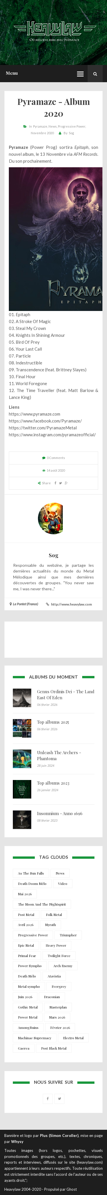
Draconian (52, 996)
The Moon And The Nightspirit (42, 904)
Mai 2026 (25, 894)
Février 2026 (60, 1027)
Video (62, 883)
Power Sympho (30, 965)
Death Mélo (27, 976)
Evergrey (59, 986)
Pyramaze (40, 126)
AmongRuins (28, 1027)
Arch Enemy (62, 965)
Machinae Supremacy (34, 1037)
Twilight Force (59, 955)
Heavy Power (56, 945)
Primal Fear (27, 955)
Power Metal (27, 1017)
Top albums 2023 (53, 783)
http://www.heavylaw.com (71, 604)
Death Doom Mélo (32, 883)
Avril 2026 (25, 924)
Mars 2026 (57, 1017)
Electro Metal (73, 1037)
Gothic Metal (28, 1007)
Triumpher (68, 935)
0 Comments (56, 458)
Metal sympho (29, 986)
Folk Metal (54, 914)
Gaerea (23, 1048)
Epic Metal (26, 945)
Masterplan (58, 1007)
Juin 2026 (25, 996)
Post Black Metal (53, 1048)
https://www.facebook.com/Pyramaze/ (45, 420)
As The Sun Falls (31, 873)
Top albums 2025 (53, 722)
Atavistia (54, 976)
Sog (71, 133)
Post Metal (26, 914)
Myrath (50, 924)
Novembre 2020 (42, 133)
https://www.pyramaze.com (34, 413)
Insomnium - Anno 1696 (59, 813)
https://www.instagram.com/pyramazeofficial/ (52, 434)
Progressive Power (71, 126)
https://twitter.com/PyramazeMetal (43, 427)
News (53, 126)
